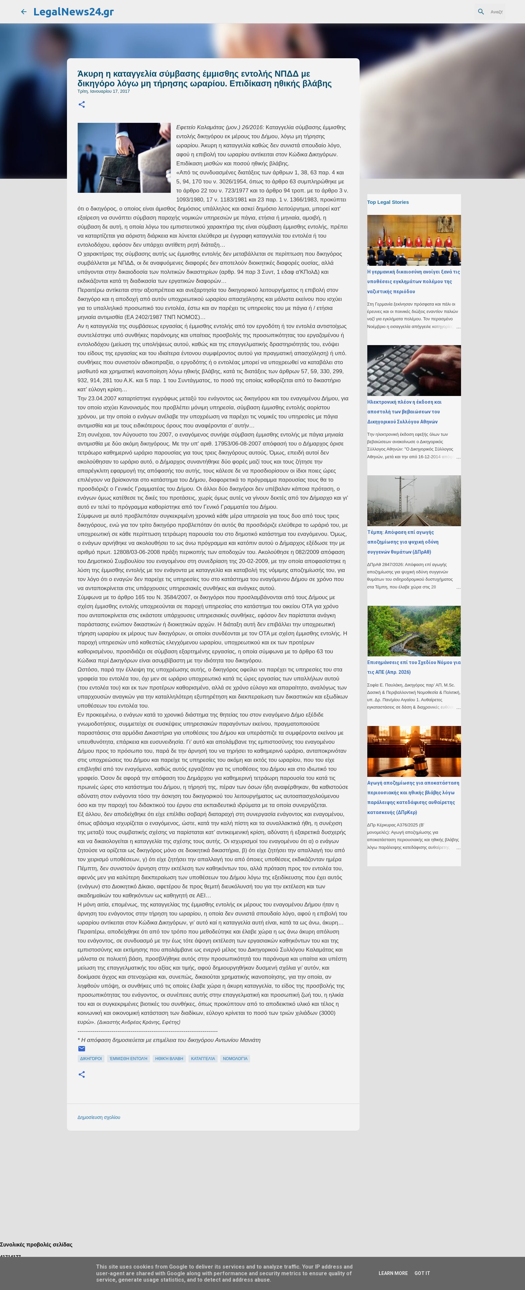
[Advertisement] (226, 1182)
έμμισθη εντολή (128, 1058)
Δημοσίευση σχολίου (99, 1117)
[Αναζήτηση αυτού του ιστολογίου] (470, 12)
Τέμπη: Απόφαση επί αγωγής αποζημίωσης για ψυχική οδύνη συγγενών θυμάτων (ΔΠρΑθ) (403, 542)
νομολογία (235, 1058)
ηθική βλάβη (169, 1058)
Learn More (393, 1273)
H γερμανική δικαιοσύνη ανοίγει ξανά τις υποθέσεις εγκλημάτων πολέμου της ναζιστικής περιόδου (413, 281)
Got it (422, 1273)
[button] (82, 104)
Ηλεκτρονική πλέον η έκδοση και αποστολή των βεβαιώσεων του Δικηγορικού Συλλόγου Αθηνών (404, 411)
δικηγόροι (91, 1058)
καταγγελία (203, 1058)
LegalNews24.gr (73, 11)
